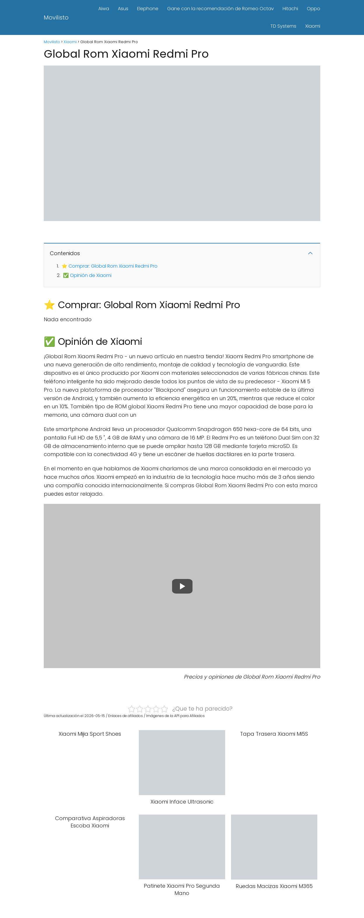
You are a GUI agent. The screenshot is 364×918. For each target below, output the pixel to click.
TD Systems (283, 26)
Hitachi (290, 8)
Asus (123, 8)
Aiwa (103, 8)
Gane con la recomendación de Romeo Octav (220, 8)
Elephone (147, 8)
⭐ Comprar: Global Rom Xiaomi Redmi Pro (110, 266)
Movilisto (56, 17)
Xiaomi (312, 26)
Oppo (313, 8)
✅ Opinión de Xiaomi (87, 275)
